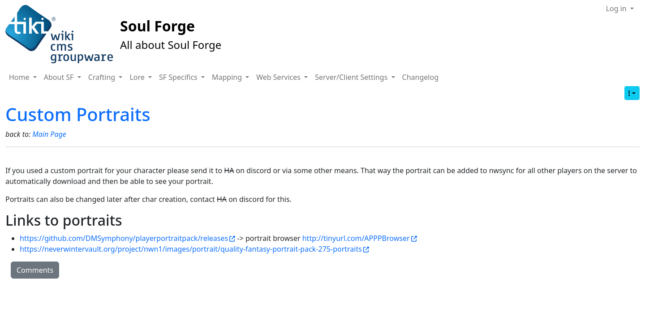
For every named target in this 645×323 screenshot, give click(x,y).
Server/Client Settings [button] (352, 77)
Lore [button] (137, 77)
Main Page (49, 134)
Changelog (420, 77)
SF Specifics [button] (179, 77)
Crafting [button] (102, 77)
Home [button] (20, 77)
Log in (617, 8)
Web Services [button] (279, 77)
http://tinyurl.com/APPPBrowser (359, 238)
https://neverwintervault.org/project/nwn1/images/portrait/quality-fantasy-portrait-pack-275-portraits (194, 249)
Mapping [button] (228, 77)
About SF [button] (60, 77)
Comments (35, 270)
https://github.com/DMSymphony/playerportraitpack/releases (127, 238)
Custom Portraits (77, 114)
